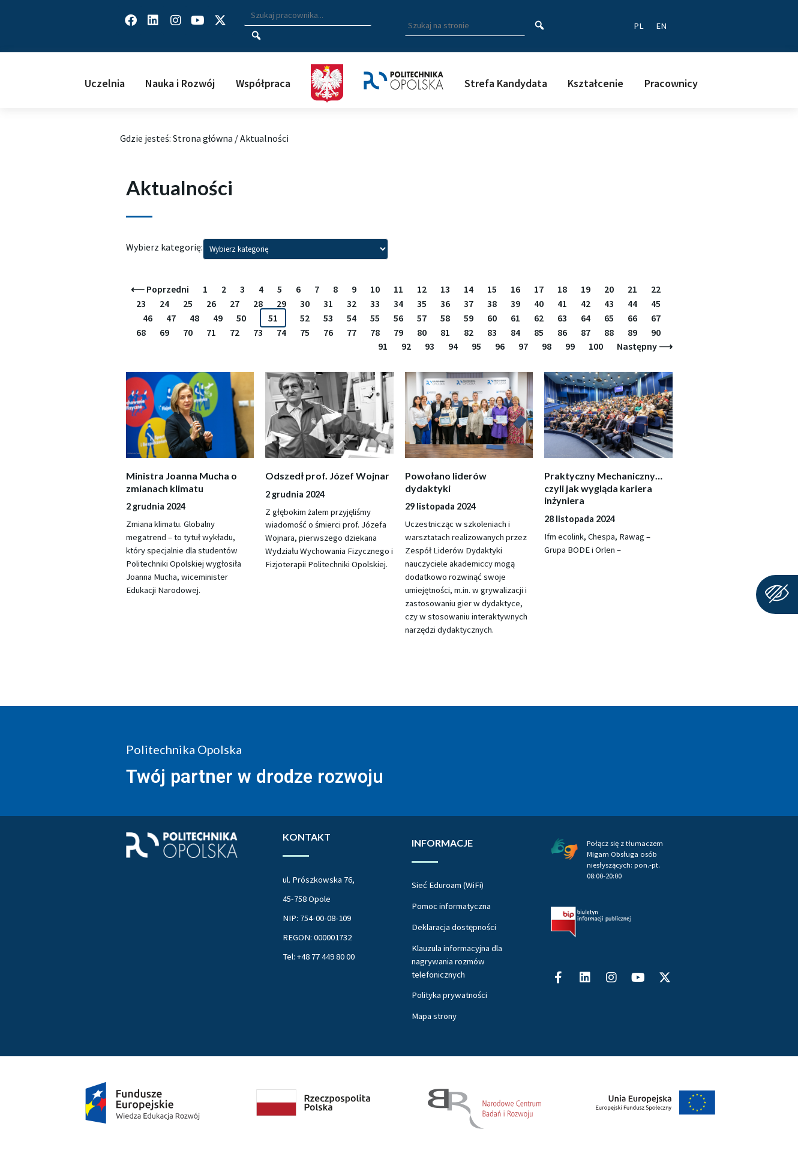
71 (211, 332)
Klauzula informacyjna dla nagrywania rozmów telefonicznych (457, 961)
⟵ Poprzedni (160, 289)
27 (234, 303)
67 (656, 318)
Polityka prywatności (449, 995)
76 (328, 332)
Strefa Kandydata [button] (505, 83)
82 (468, 332)
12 (422, 289)
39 (515, 303)
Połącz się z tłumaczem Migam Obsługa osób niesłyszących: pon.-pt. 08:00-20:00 (625, 859)
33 (375, 303)
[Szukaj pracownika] (256, 36)
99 (570, 346)
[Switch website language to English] (661, 26)
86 (562, 332)
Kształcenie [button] (595, 83)
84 (515, 332)
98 (546, 346)
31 (328, 303)
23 (141, 303)
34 (398, 303)
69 (164, 332)
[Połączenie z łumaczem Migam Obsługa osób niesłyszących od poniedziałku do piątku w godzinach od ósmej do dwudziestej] (564, 848)
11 (398, 289)
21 (632, 289)
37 (468, 303)
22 (656, 289)
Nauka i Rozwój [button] (180, 83)
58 (445, 318)
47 (171, 318)
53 (328, 318)
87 (585, 332)
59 (468, 318)
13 (445, 289)
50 (241, 318)
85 (539, 332)
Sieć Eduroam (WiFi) (448, 885)
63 (562, 318)
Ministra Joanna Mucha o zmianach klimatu (181, 482)
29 (281, 303)
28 (258, 303)
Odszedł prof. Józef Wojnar (327, 475)
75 (305, 332)
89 (632, 332)
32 (351, 303)
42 (585, 303)
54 (351, 318)
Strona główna (203, 138)
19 (585, 289)
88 (609, 332)
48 (194, 318)
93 (429, 346)
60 (492, 318)
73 (258, 332)
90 (656, 332)
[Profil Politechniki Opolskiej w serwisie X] (220, 20)
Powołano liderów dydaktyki (446, 482)
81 (445, 332)
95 (476, 346)
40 (539, 303)
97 (523, 346)
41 (562, 303)
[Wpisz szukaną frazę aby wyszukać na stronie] (465, 26)
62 (539, 318)
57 (422, 318)
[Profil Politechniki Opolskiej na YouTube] (198, 20)
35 (422, 303)
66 (632, 318)
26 (211, 303)
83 (492, 332)
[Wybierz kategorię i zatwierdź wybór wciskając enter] (295, 249)
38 (492, 303)
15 (492, 289)
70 (188, 332)
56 (398, 318)
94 (453, 346)
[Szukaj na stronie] (540, 26)
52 (305, 318)
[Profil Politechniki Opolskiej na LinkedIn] (153, 20)
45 (656, 303)
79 (398, 332)
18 (562, 289)
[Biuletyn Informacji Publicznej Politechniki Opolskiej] (591, 922)
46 (147, 318)
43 (609, 303)
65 (609, 318)
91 (383, 346)
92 (406, 346)
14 (468, 289)
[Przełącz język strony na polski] (639, 26)
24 (164, 303)
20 (609, 289)
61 (515, 318)
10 (375, 289)
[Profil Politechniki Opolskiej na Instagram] (175, 20)
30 (305, 303)
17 (539, 289)
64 (585, 318)
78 (375, 332)
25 (188, 303)
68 (141, 332)
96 (500, 346)
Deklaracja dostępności (454, 927)
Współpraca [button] (263, 83)
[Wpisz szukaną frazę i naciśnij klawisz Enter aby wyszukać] (307, 16)
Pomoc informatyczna (451, 906)
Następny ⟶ (645, 346)
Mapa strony (434, 1016)
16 (515, 289)
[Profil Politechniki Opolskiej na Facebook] (130, 20)
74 (281, 332)
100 (596, 346)
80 (422, 332)
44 (632, 303)
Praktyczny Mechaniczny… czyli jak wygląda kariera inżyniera (603, 488)
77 (351, 332)
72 (234, 332)
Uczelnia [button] (105, 83)
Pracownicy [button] (671, 83)
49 (218, 318)
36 (445, 303)
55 (375, 318)
